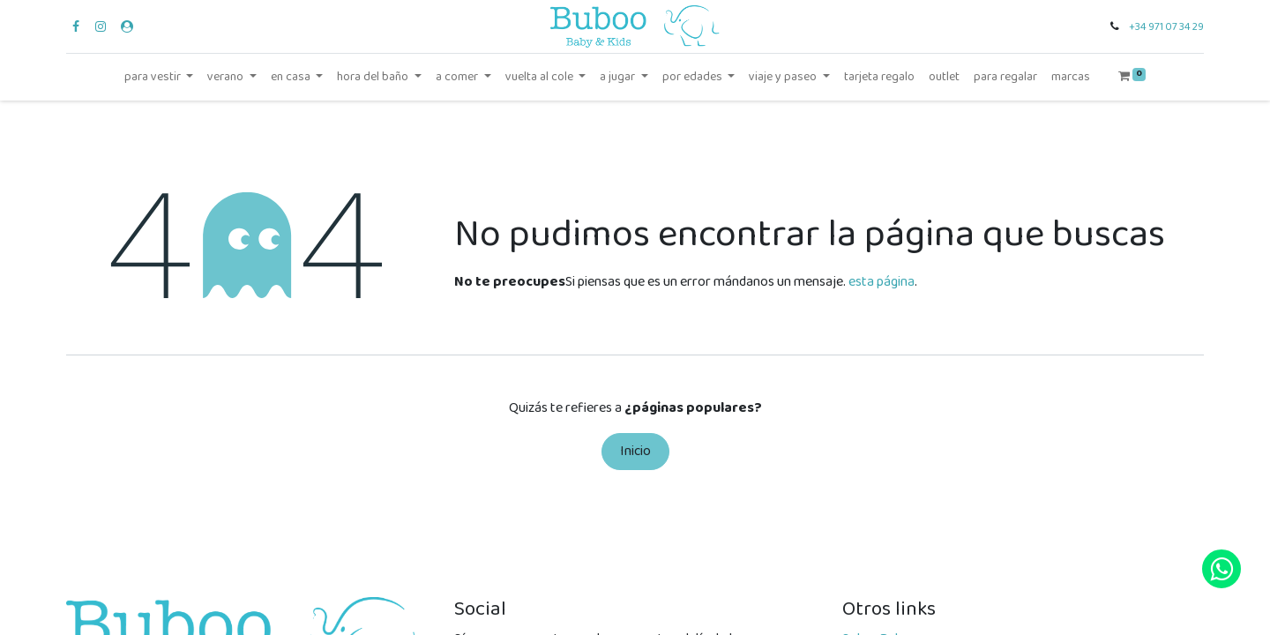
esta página (881, 282)
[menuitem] (879, 77)
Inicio (635, 451)
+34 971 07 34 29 (1166, 27)
